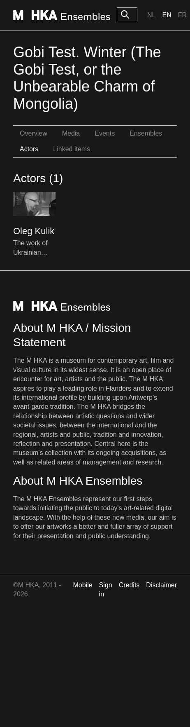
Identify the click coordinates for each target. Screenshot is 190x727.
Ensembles (146, 133)
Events (105, 133)
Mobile (82, 585)
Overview (33, 133)
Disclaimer (161, 585)
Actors (29, 148)
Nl (151, 15)
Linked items (71, 148)
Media (71, 133)
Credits (129, 585)
